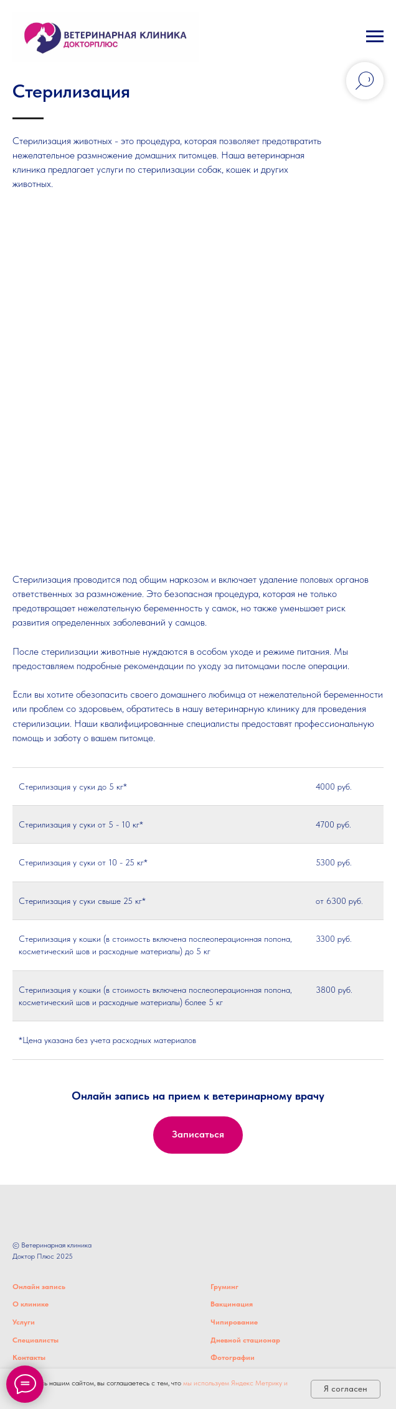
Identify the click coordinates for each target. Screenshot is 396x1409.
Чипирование (234, 1322)
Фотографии (232, 1357)
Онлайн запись (38, 1286)
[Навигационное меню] (375, 36)
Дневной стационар (245, 1340)
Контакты (28, 1357)
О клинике (30, 1304)
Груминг (224, 1286)
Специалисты (35, 1340)
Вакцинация (231, 1304)
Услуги (23, 1322)
